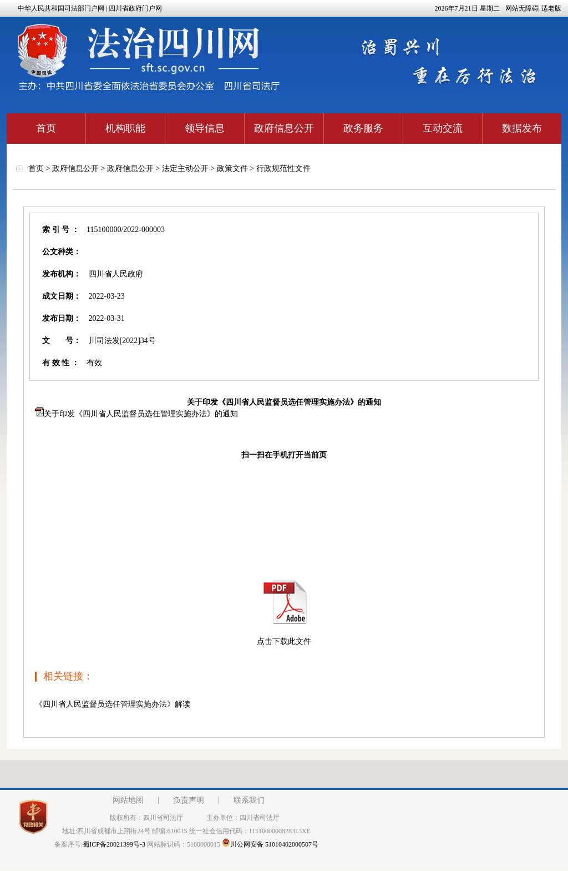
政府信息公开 (284, 128)
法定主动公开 (185, 168)
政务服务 (363, 128)
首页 (46, 128)
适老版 (551, 8)
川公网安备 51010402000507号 (270, 844)
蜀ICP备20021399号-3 (114, 844)
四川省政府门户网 (135, 8)
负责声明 (188, 800)
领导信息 (205, 128)
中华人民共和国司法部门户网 (61, 8)
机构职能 (125, 128)
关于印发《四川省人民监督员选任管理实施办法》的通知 (141, 414)
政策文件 (232, 168)
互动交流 (443, 128)
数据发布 (522, 128)
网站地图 (128, 800)
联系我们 (249, 800)
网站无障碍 (522, 8)
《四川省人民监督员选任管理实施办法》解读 (112, 704)
